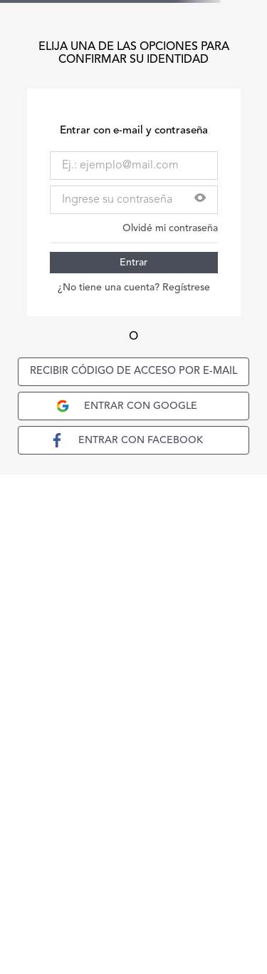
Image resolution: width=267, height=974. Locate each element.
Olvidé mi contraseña (170, 228)
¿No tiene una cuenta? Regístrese (134, 288)
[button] (200, 199)
